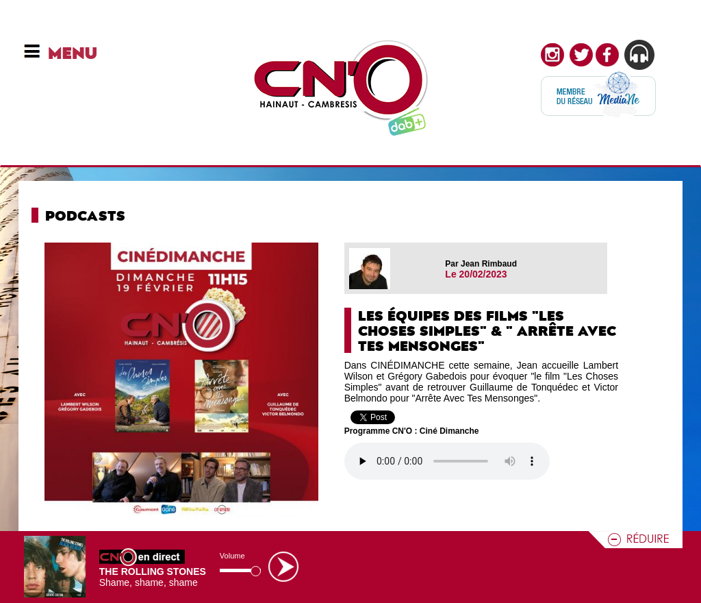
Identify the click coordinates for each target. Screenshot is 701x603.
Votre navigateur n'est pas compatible (447, 461)
